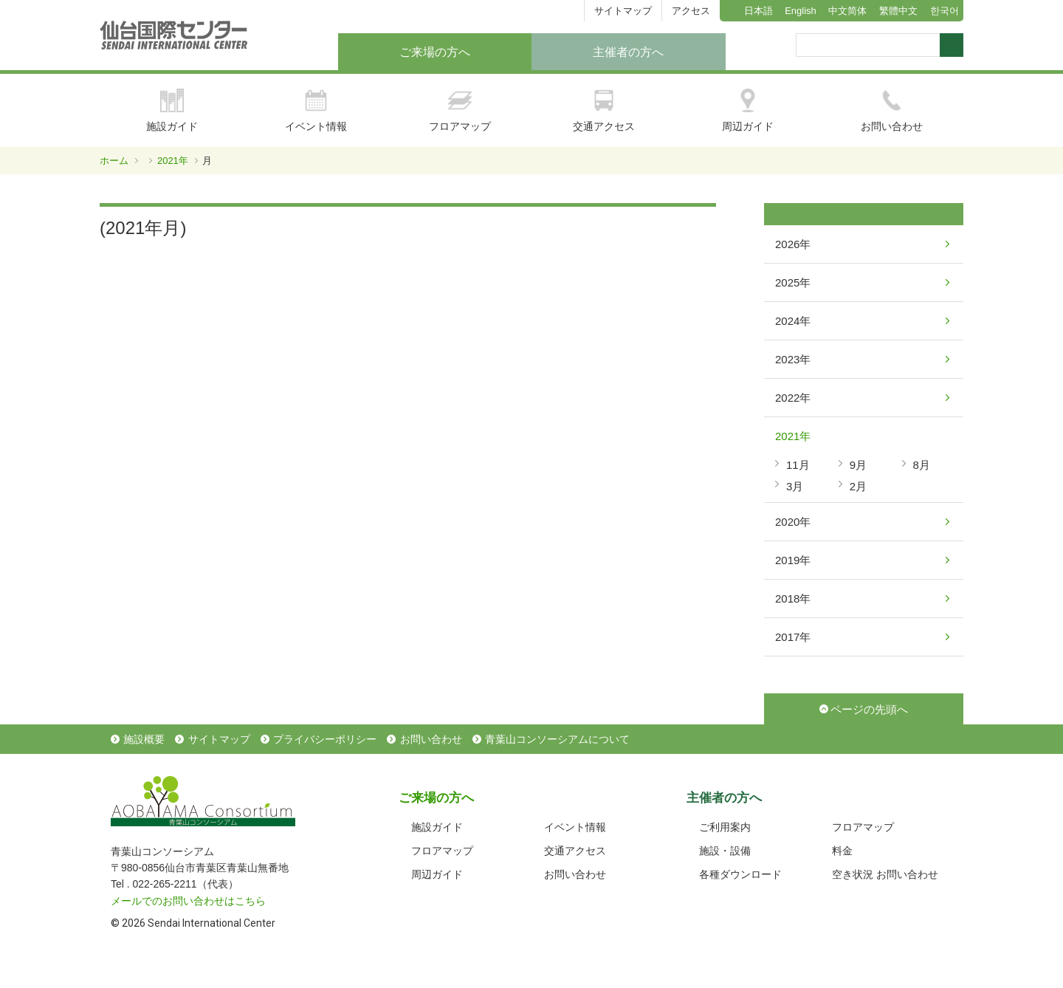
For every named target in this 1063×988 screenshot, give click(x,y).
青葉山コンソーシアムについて (557, 739)
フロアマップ (460, 110)
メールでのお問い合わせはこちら (188, 901)
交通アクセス (604, 110)
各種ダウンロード (740, 874)
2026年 (793, 244)
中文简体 (847, 10)
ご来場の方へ (434, 52)
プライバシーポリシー (324, 739)
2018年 (793, 598)
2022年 (793, 397)
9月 (858, 465)
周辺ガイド (748, 110)
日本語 (758, 10)
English (800, 10)
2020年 (793, 521)
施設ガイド (172, 110)
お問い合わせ (892, 110)
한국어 (944, 10)
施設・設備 (725, 851)
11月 (798, 465)
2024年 (793, 321)
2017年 (793, 637)
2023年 (793, 359)
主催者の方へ (628, 52)
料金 (842, 851)
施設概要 (144, 739)
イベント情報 (316, 110)
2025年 (793, 282)
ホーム (114, 160)
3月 (794, 486)
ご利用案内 (725, 827)
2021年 (172, 160)
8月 (921, 465)
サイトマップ (623, 10)
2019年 (793, 560)
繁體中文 (898, 10)
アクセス (691, 10)
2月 (858, 486)
